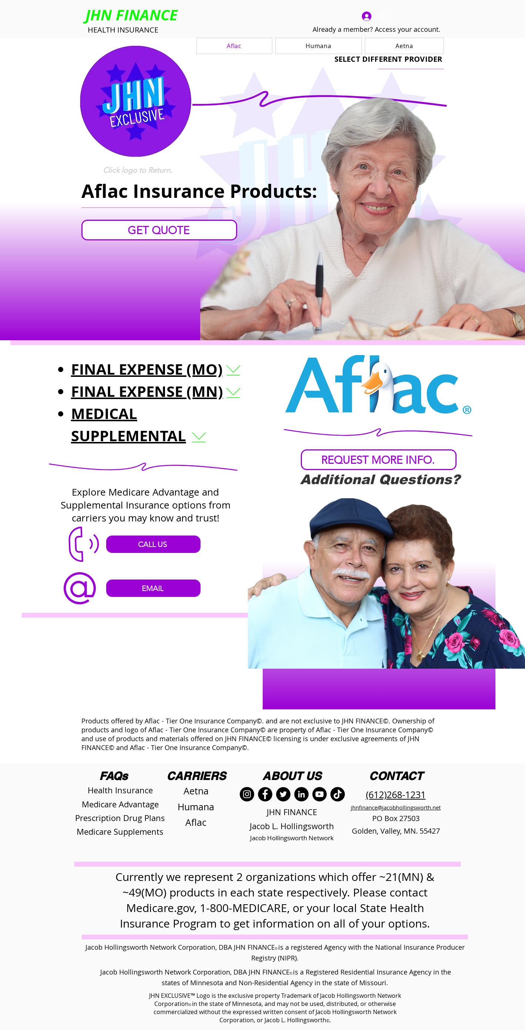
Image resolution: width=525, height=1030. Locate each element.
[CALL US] (153, 544)
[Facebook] (265, 794)
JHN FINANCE (292, 812)
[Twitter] (283, 794)
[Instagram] (247, 794)
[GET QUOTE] (159, 230)
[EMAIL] (153, 588)
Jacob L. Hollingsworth (292, 826)
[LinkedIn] (301, 794)
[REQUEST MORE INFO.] (379, 459)
